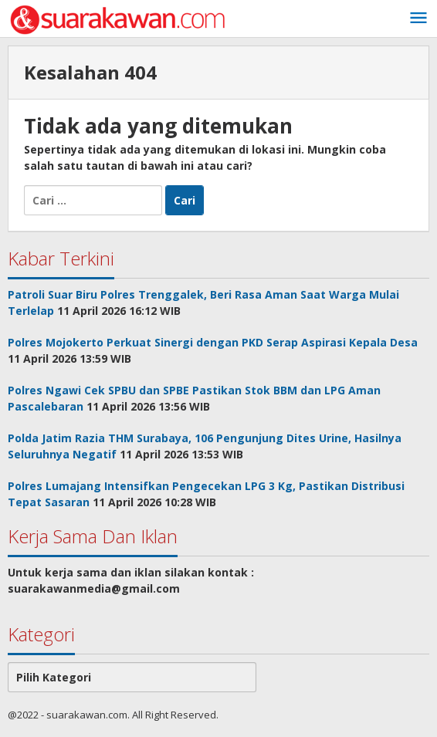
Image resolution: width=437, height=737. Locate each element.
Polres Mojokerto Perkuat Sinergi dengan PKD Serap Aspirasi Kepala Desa (213, 342)
